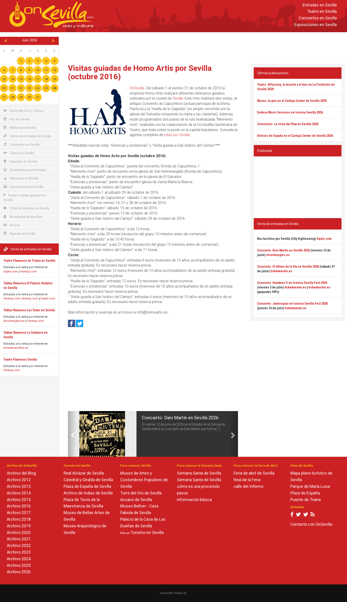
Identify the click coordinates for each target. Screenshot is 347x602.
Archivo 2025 (19, 565)
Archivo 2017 (19, 512)
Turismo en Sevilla (147, 532)
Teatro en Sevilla (322, 11)
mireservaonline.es (15, 347)
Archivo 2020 (19, 532)
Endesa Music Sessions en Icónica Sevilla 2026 (290, 112)
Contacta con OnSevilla (311, 524)
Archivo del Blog (21, 473)
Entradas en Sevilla (320, 5)
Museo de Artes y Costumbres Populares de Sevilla (144, 480)
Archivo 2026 (19, 571)
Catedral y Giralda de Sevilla (88, 479)
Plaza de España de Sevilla (87, 486)
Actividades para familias (24, 170)
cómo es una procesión (198, 486)
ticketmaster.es (281, 271)
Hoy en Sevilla (16, 119)
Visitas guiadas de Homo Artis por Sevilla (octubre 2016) (140, 72)
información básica (194, 499)
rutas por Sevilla (177, 135)
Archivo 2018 (19, 519)
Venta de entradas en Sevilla (27, 136)
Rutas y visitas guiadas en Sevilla (24, 197)
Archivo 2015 (19, 499)
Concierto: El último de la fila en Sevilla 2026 (288, 266)
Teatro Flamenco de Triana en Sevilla (29, 260)
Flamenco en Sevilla (20, 178)
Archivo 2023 (19, 552)
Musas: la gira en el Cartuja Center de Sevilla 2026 (292, 101)
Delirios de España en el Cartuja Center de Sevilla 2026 (295, 135)
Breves (11, 225)
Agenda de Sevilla (19, 233)
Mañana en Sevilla (19, 127)
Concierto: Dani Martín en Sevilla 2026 (180, 417)
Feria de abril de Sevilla (254, 473)
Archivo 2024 (19, 558)
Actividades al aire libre (23, 217)
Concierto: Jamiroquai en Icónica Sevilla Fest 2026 (292, 303)
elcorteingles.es (13, 320)
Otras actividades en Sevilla (26, 208)
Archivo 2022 (19, 545)
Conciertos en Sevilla (318, 18)
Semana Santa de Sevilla (199, 473)
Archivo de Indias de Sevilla (88, 493)
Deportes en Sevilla (20, 161)
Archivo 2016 (19, 506)
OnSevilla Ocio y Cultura (23, 111)
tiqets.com (10, 271)
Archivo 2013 (19, 486)
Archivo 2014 (19, 493)
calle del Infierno (248, 486)
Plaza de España (305, 493)
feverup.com (28, 271)
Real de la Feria (247, 479)
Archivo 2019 (19, 525)
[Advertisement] (203, 47)
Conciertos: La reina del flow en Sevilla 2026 (287, 124)
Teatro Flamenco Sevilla (20, 359)
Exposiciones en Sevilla (315, 24)
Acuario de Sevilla (136, 499)
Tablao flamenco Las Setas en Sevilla (29, 310)
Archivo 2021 (19, 538)
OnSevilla (137, 88)
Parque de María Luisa (310, 486)
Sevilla (178, 98)
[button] (72, 434)
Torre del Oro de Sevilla (141, 493)
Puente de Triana (305, 499)
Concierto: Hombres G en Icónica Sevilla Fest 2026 (292, 283)
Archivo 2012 (19, 479)
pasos (182, 493)
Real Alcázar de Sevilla (84, 473)
